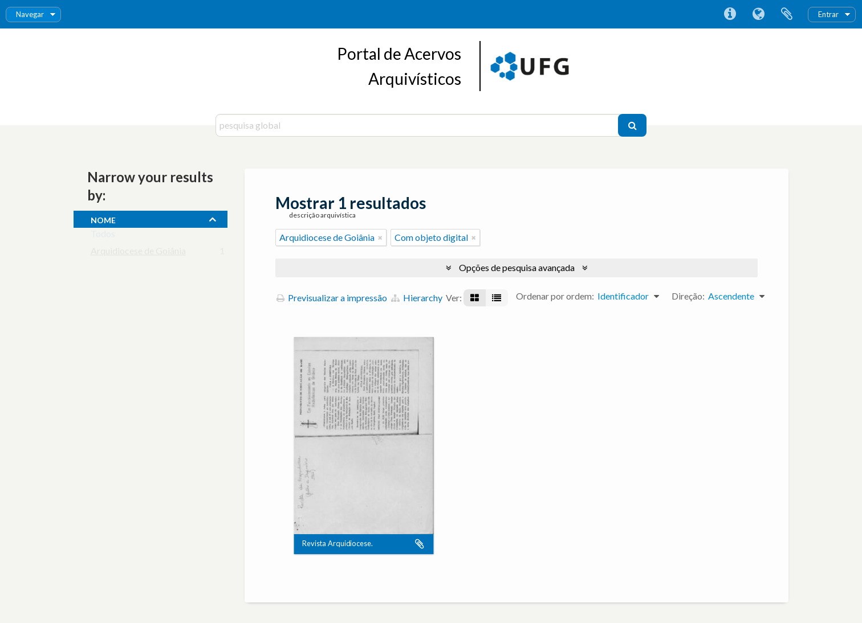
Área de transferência (786, 14)
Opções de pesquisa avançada (516, 267)
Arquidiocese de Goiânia (138, 253)
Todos (103, 236)
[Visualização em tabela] (496, 297)
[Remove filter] (380, 237)
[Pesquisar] (632, 125)
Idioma (758, 14)
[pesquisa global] (418, 125)
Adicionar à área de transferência (419, 544)
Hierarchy (416, 297)
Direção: (688, 295)
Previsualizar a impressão (332, 297)
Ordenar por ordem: (555, 295)
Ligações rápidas (729, 14)
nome (103, 219)
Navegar (30, 14)
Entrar (828, 14)
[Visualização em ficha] (474, 297)
